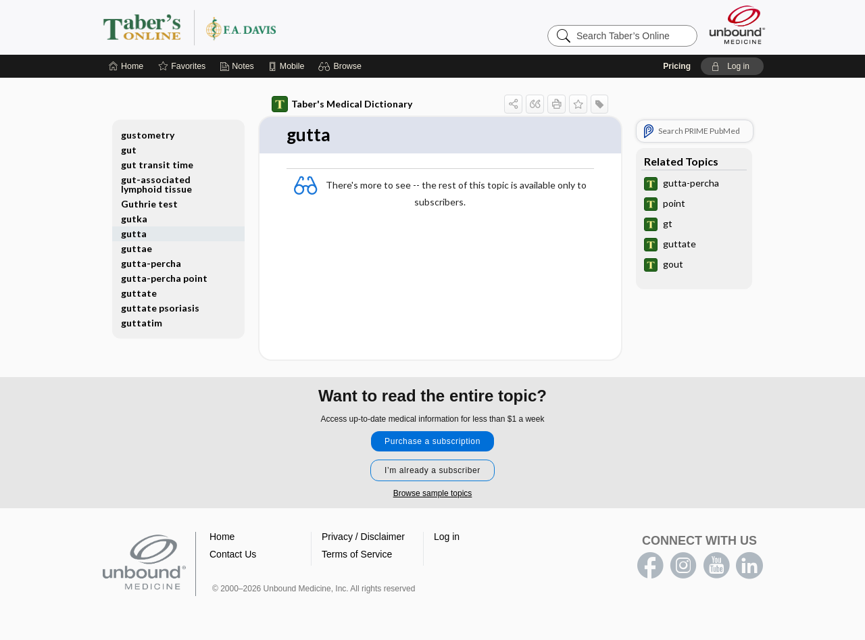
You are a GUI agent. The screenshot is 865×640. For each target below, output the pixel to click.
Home (221, 536)
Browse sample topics (432, 493)
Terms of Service (357, 554)
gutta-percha (151, 263)
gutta (134, 233)
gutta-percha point (164, 278)
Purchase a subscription (432, 441)
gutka (134, 218)
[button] (341, 66)
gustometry (147, 135)
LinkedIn (749, 565)
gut (129, 149)
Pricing (677, 66)
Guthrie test (149, 204)
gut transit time (157, 164)
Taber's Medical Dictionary (342, 104)
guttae (136, 248)
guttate (139, 293)
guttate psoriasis (160, 308)
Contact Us (232, 554)
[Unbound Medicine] (737, 24)
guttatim (141, 322)
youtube (716, 565)
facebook (650, 565)
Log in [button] (447, 536)
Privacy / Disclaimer (363, 536)
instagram (683, 565)
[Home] (126, 66)
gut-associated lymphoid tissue (156, 184)
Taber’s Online (270, 27)
